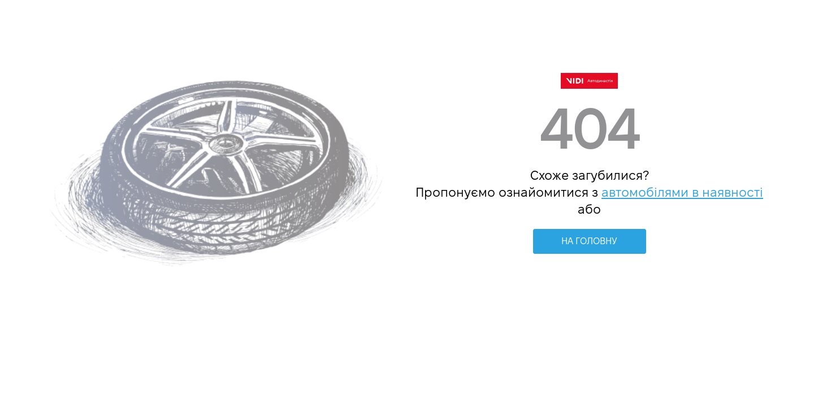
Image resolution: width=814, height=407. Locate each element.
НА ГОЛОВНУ (589, 241)
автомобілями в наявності (682, 192)
